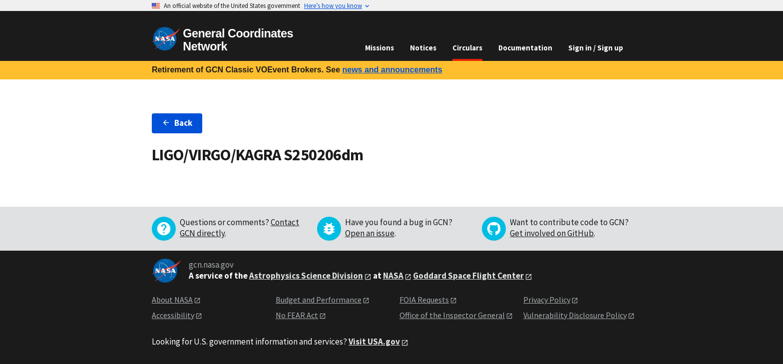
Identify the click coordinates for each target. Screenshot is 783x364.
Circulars (467, 47)
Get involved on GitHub (552, 233)
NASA (393, 275)
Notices (423, 47)
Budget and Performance (319, 300)
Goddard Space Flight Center (468, 275)
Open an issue (369, 233)
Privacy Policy (546, 300)
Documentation (525, 47)
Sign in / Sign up (595, 47)
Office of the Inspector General (452, 315)
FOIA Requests (424, 300)
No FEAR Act (297, 315)
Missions (379, 47)
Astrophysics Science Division (306, 275)
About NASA (172, 300)
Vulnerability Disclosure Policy (575, 315)
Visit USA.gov (374, 341)
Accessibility (173, 315)
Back (177, 122)
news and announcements (392, 69)
